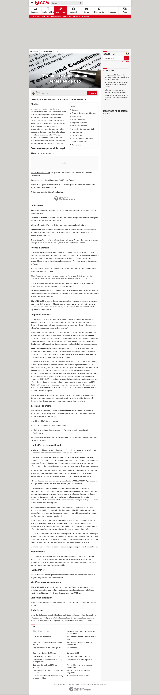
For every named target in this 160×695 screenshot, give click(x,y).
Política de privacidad (87, 684)
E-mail (43, 16)
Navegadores (67, 16)
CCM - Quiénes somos (41, 631)
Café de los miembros (50, 421)
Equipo (65, 684)
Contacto (96, 684)
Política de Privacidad (38, 440)
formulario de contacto (48, 426)
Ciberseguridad (99, 10)
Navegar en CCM (73, 653)
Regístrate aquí (58, 684)
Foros (125, 10)
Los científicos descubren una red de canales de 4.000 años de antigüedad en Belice (116, 98)
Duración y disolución (79, 142)
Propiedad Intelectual (79, 123)
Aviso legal (103, 684)
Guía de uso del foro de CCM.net (44, 653)
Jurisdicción (76, 145)
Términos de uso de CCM (42, 637)
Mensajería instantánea (54, 16)
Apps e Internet (61, 10)
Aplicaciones (76, 16)
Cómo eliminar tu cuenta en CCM (78, 656)
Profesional (85, 16)
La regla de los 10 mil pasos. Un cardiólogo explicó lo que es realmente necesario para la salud (117, 77)
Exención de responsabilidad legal (84, 113)
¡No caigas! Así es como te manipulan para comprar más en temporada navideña (116, 85)
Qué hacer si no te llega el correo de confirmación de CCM (79, 643)
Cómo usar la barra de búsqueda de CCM (81, 660)
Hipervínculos (77, 132)
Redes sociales (35, 16)
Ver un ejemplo (125, 61)
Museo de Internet (46, 51)
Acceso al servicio (78, 119)
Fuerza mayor (77, 135)
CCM (56, 51)
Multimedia (73, 10)
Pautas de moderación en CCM (78, 676)
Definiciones (76, 116)
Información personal (79, 126)
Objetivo (75, 110)
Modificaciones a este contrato (83, 138)
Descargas (112, 10)
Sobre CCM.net (72, 648)
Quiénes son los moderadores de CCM (46, 656)
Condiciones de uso (73, 684)
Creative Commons (73, 341)
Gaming (86, 10)
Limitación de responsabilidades (83, 129)
